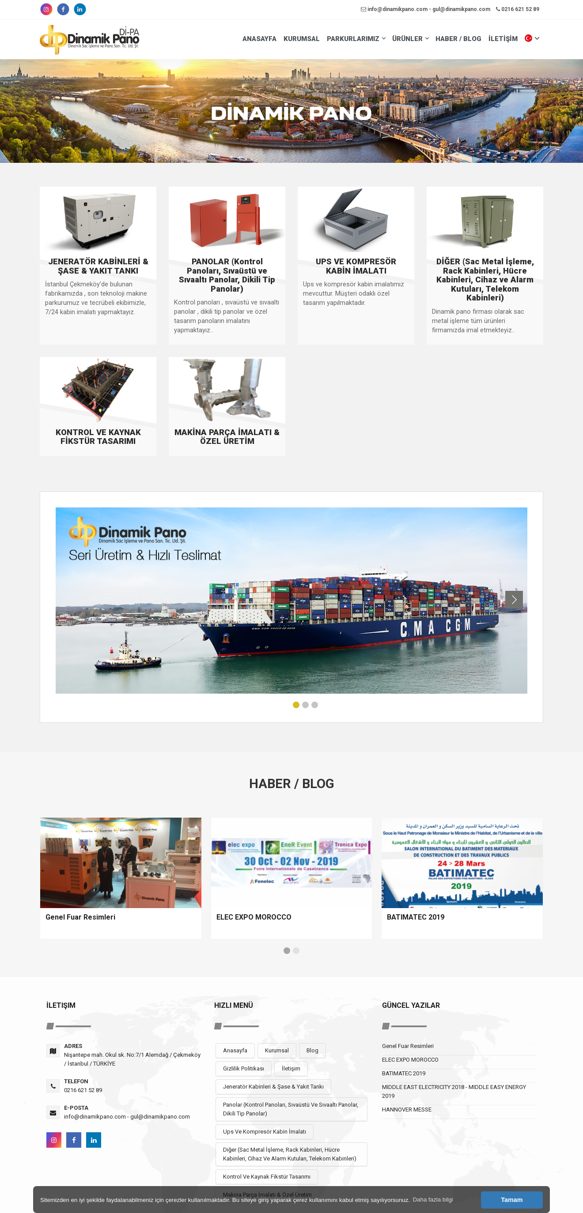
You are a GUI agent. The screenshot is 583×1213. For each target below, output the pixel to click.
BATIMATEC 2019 (403, 1073)
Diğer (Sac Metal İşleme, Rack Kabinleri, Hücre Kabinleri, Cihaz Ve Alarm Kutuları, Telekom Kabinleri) (289, 1154)
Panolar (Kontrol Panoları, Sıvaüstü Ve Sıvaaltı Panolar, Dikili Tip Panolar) (290, 1109)
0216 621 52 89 (517, 9)
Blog (312, 1050)
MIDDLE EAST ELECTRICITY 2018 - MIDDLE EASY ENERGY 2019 (454, 1091)
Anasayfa (235, 1050)
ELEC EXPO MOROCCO (410, 1059)
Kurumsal (277, 1050)
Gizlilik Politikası (243, 1068)
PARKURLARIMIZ (356, 39)
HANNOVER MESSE (407, 1109)
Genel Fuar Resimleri (408, 1046)
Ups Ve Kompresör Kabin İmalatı (264, 1131)
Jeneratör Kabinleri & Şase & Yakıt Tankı (273, 1086)
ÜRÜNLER (410, 39)
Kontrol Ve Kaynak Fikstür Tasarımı (266, 1176)
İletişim (291, 1068)
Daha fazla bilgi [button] (433, 1199)
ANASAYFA (259, 39)
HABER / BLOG (458, 39)
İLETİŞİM (503, 39)
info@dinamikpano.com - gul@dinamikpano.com (425, 9)
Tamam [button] (511, 1199)
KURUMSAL (302, 39)
